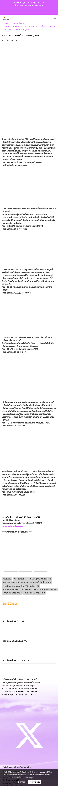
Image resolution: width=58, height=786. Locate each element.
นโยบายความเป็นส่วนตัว (12, 777)
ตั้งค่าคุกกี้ (21, 782)
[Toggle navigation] (55, 18)
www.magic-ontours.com (13, 525)
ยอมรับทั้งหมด (35, 782)
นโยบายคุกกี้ (29, 777)
